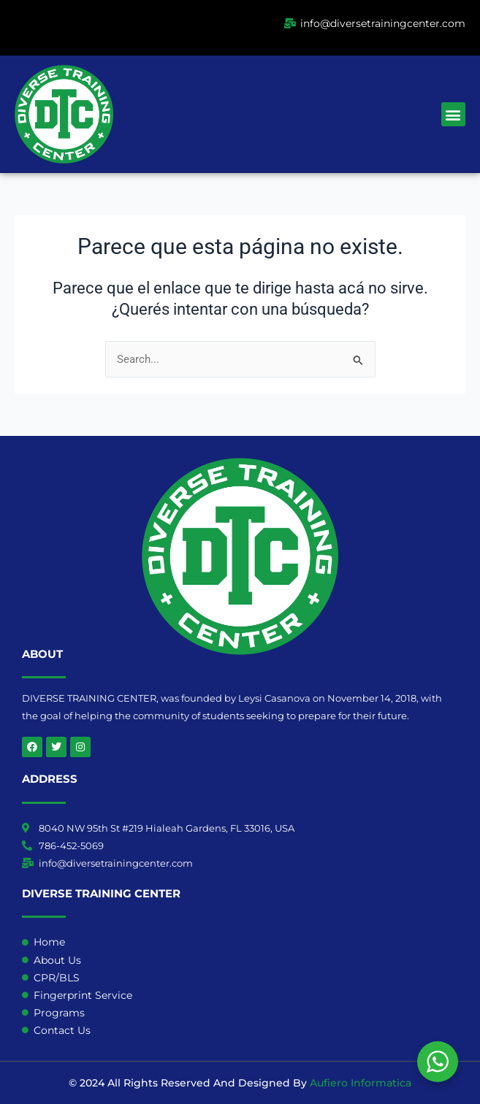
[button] (453, 114)
